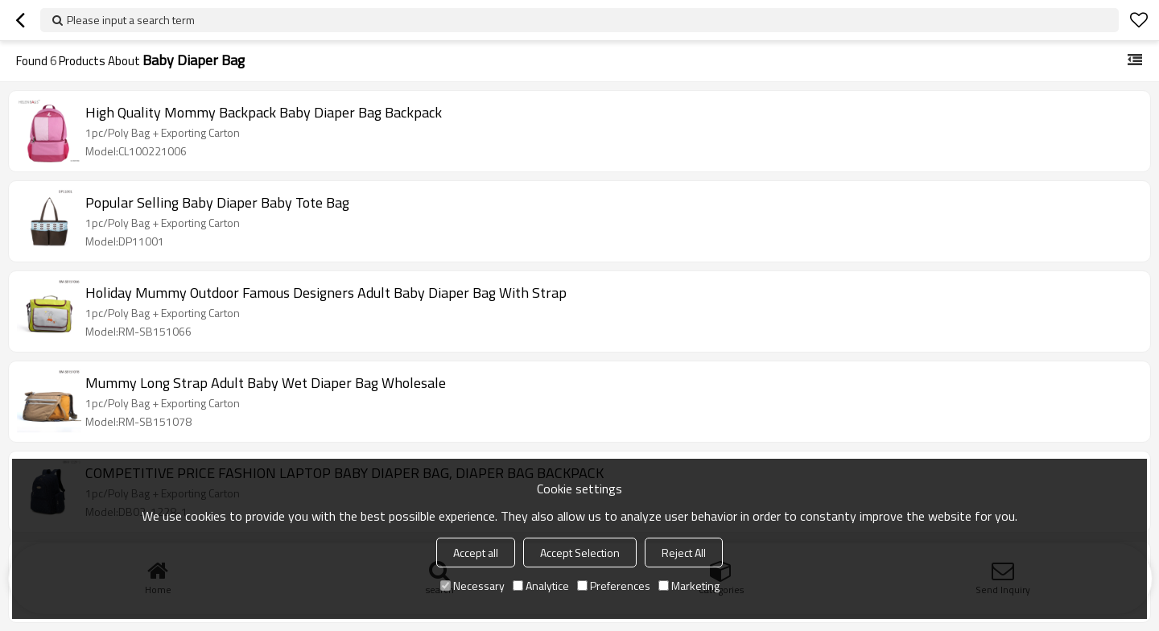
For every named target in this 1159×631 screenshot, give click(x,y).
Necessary (472, 585)
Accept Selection (580, 552)
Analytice (541, 585)
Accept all (475, 552)
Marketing (689, 585)
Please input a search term (131, 19)
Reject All (684, 552)
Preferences (613, 585)
